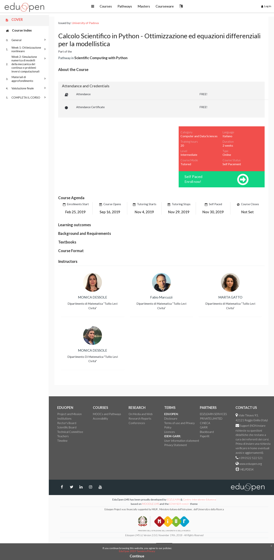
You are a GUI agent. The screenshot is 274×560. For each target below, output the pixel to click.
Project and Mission (69, 414)
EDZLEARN (173, 499)
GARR (204, 427)
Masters (144, 6)
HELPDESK (247, 469)
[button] (92, 6)
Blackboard (207, 431)
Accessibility (100, 418)
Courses (106, 6)
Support (244, 425)
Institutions (64, 418)
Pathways (124, 6)
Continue (137, 556)
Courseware (165, 6)
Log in (266, 6)
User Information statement (181, 440)
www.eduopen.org (250, 463)
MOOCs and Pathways (107, 414)
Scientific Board (66, 427)
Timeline (62, 440)
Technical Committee (70, 431)
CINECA (205, 423)
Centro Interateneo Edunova (199, 499)
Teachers (63, 436)
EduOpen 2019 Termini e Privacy (137, 551)
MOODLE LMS (150, 503)
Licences (169, 431)
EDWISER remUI (179, 503)
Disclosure (170, 418)
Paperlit (204, 436)
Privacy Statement (175, 445)
